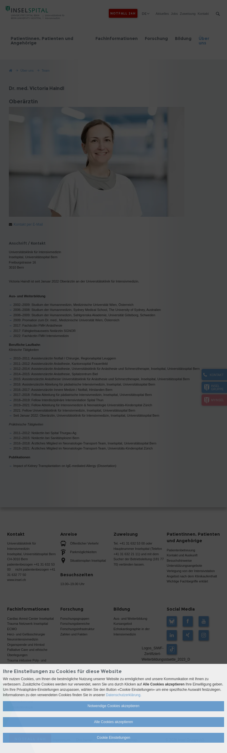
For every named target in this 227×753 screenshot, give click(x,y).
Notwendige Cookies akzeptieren (113, 706)
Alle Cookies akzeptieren (113, 722)
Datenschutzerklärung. (123, 695)
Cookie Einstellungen (113, 738)
